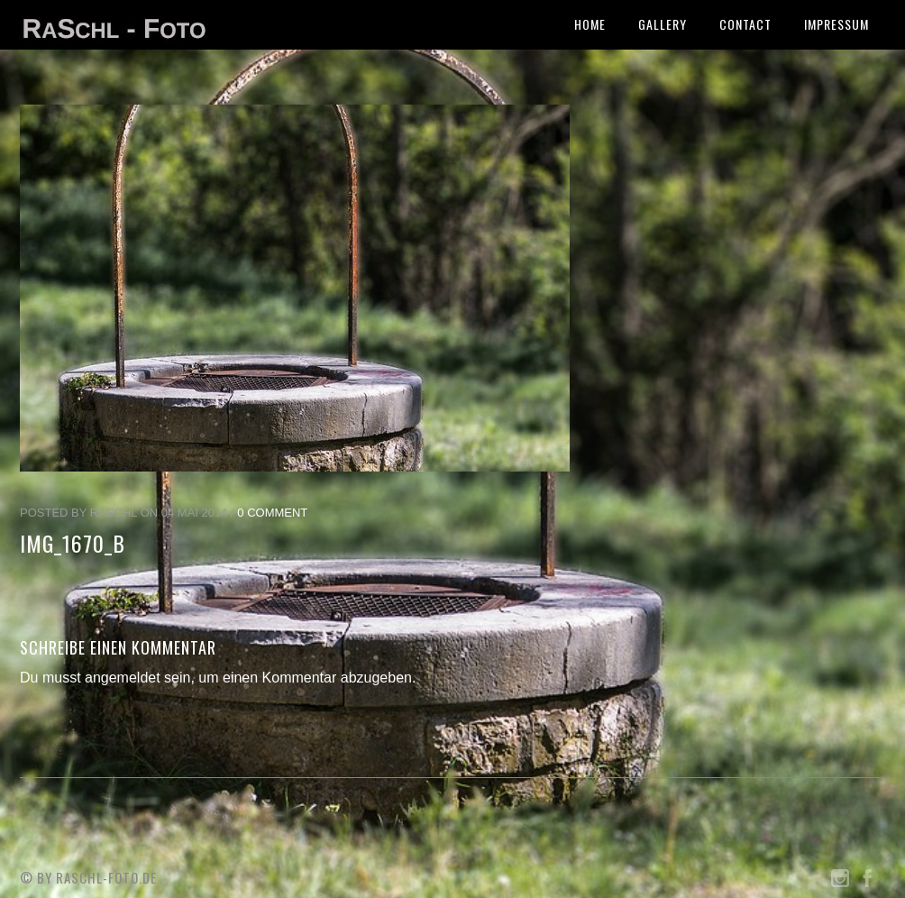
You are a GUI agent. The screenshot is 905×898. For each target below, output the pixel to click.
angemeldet (122, 677)
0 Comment (272, 512)
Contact (745, 23)
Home (590, 23)
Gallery (662, 23)
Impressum (836, 23)
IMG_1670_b (72, 543)
